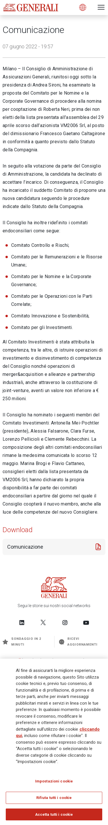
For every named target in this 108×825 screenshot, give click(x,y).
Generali (13, 660)
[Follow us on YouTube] (86, 622)
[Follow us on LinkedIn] (22, 622)
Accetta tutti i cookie (54, 816)
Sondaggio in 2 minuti (22, 641)
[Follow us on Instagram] (64, 622)
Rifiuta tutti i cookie (54, 799)
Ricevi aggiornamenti (78, 641)
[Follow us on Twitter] (43, 622)
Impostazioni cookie (54, 782)
